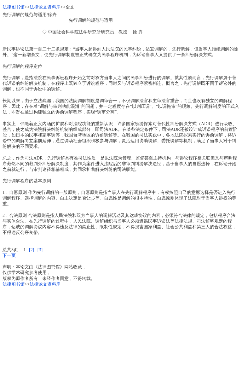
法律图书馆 (14, 7)
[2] (31, 249)
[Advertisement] (121, 331)
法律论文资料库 (45, 7)
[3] (40, 249)
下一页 (9, 255)
